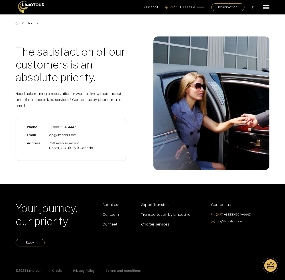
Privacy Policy (84, 271)
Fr (253, 7)
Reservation (228, 7)
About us (110, 204)
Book (30, 242)
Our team (110, 214)
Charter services (155, 224)
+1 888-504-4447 (62, 127)
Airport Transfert (155, 204)
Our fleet (151, 7)
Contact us (221, 204)
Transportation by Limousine (165, 214)
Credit (57, 271)
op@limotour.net (63, 135)
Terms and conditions (123, 271)
